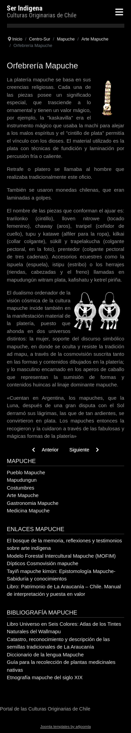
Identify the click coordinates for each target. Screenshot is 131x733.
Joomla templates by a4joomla (65, 726)
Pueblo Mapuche (26, 472)
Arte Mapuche (22, 495)
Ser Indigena (25, 8)
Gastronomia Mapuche (33, 503)
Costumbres (20, 488)
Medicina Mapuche (28, 510)
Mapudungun (22, 480)
